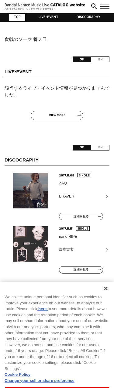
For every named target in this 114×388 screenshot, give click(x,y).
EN (100, 59)
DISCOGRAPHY (88, 17)
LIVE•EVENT (48, 17)
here (42, 317)
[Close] (105, 297)
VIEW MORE (57, 115)
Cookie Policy (17, 383)
